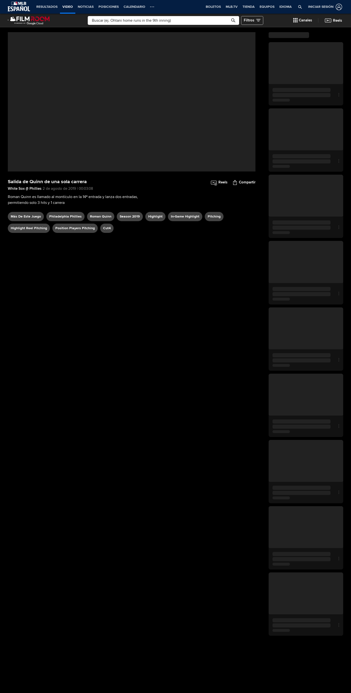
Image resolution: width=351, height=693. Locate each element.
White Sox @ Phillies (24, 188)
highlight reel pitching (29, 228)
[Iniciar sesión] (324, 7)
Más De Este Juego (26, 216)
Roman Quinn (100, 216)
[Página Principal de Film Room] (29, 20)
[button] (300, 7)
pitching (214, 216)
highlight (155, 216)
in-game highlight (185, 216)
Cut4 (107, 228)
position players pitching (75, 228)
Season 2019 (130, 216)
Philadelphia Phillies (65, 216)
